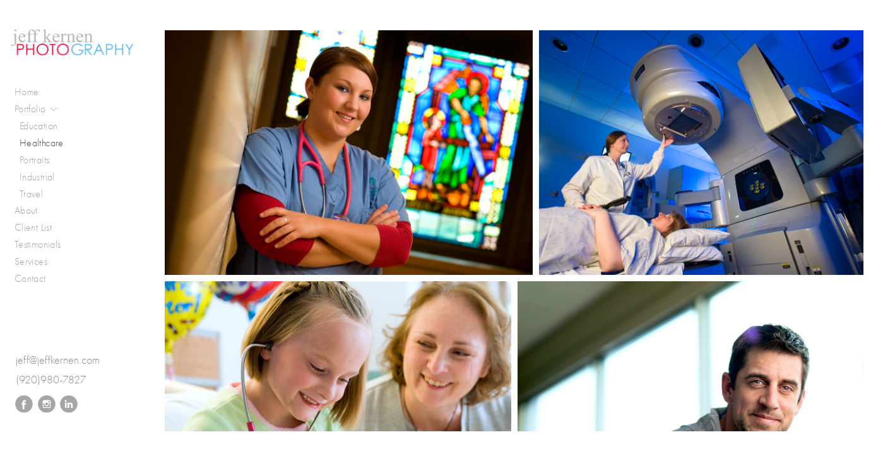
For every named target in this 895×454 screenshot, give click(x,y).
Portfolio (37, 109)
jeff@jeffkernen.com (58, 360)
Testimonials (38, 244)
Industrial (37, 177)
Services (31, 261)
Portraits (34, 160)
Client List (33, 227)
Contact (30, 278)
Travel (31, 194)
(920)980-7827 (51, 380)
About (26, 210)
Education (38, 126)
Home (27, 92)
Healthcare (42, 143)
